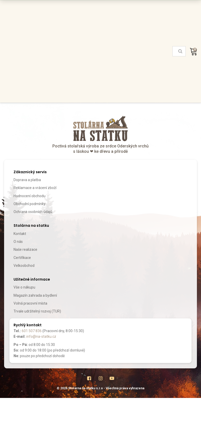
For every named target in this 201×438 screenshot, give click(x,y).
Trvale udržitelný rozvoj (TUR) (37, 311)
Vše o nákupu (24, 287)
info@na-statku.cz (41, 336)
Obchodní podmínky (29, 204)
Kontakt (20, 234)
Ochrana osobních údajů (33, 212)
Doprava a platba (27, 180)
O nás (18, 242)
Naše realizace (25, 249)
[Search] (180, 51)
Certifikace (22, 258)
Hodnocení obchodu (29, 196)
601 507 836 (32, 331)
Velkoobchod (24, 266)
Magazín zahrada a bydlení (35, 295)
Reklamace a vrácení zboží (35, 188)
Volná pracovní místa (30, 303)
